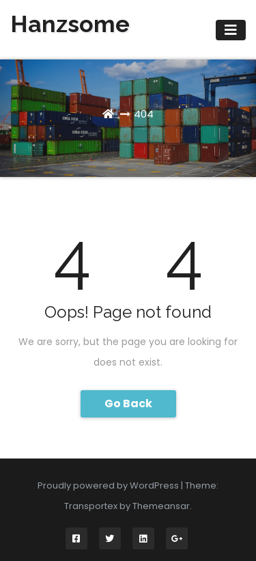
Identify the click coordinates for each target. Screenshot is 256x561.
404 (144, 114)
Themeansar (161, 506)
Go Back (128, 403)
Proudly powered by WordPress (109, 485)
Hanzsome (70, 24)
